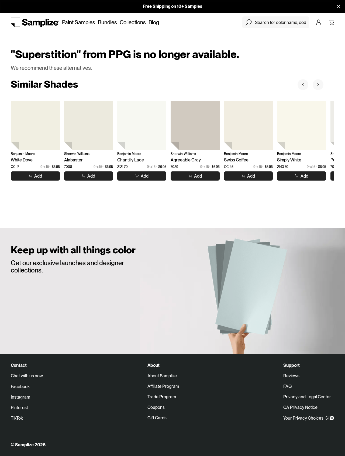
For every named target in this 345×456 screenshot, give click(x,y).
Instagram (20, 397)
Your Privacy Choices (308, 418)
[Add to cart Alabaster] (88, 176)
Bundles (107, 22)
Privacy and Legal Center (307, 396)
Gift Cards (157, 417)
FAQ (287, 386)
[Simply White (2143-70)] (301, 125)
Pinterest (19, 407)
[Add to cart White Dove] (35, 176)
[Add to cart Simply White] (301, 176)
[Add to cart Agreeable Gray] (195, 176)
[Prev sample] (303, 84)
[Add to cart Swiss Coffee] (248, 176)
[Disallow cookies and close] (338, 6)
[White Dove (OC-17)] (35, 125)
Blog (154, 22)
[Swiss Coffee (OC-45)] (248, 125)
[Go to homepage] (35, 22)
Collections (133, 22)
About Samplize (162, 375)
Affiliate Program (163, 386)
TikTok (17, 418)
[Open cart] (331, 22)
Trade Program (161, 396)
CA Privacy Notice (300, 407)
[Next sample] (318, 84)
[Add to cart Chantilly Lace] (142, 176)
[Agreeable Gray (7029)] (195, 125)
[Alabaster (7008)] (88, 125)
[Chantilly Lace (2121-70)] (141, 125)
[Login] (319, 22)
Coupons (156, 407)
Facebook (20, 386)
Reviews (291, 375)
